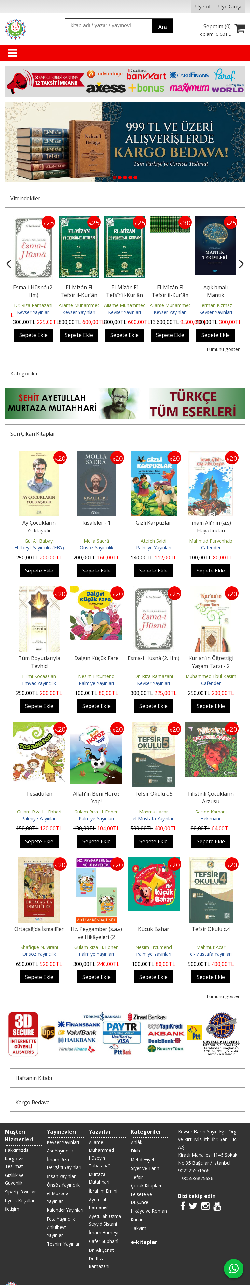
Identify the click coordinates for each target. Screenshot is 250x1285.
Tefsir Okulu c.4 (211, 929)
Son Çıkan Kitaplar (32, 433)
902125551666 (193, 1170)
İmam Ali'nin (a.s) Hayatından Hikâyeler (210, 530)
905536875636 (197, 1178)
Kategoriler (24, 373)
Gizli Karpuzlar (153, 522)
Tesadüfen (39, 793)
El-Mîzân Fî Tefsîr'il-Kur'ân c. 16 (124, 295)
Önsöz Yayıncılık (96, 547)
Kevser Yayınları (33, 312)
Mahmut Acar (153, 812)
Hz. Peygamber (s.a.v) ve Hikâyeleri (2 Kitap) (96, 936)
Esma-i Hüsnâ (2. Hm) (153, 658)
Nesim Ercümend (96, 676)
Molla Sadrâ (96, 541)
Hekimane (211, 818)
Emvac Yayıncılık (39, 683)
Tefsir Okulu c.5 (153, 793)
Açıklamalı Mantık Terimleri (215, 295)
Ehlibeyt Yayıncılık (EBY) (39, 547)
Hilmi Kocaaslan (39, 676)
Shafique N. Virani (39, 947)
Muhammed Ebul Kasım (211, 676)
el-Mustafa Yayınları (153, 818)
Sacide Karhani (211, 812)
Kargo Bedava (32, 1102)
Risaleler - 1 (96, 522)
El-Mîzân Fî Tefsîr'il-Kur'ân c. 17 (79, 295)
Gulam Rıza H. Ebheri (39, 812)
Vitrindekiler (25, 198)
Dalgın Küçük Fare (96, 658)
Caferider (211, 547)
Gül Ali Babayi (39, 541)
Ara (162, 27)
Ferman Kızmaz (215, 305)
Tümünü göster (223, 349)
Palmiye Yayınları (153, 547)
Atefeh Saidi (153, 541)
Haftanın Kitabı (33, 1077)
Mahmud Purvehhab (210, 541)
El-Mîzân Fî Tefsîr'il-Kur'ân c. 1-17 (170, 295)
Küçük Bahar (153, 929)
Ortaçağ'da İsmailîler (39, 929)
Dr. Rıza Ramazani (33, 305)
